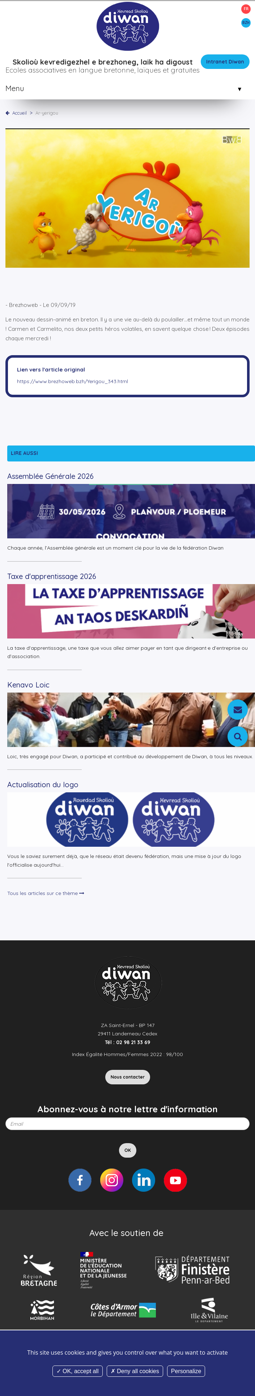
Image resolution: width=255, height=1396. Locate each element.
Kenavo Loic (28, 684)
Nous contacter (128, 1077)
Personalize (186, 1371)
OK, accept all (77, 1371)
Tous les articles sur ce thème (45, 893)
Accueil (19, 113)
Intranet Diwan (225, 61)
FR (246, 9)
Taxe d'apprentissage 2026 (51, 576)
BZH (246, 22)
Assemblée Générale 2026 (50, 476)
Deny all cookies (135, 1371)
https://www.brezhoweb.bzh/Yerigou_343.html (72, 381)
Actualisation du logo (42, 784)
